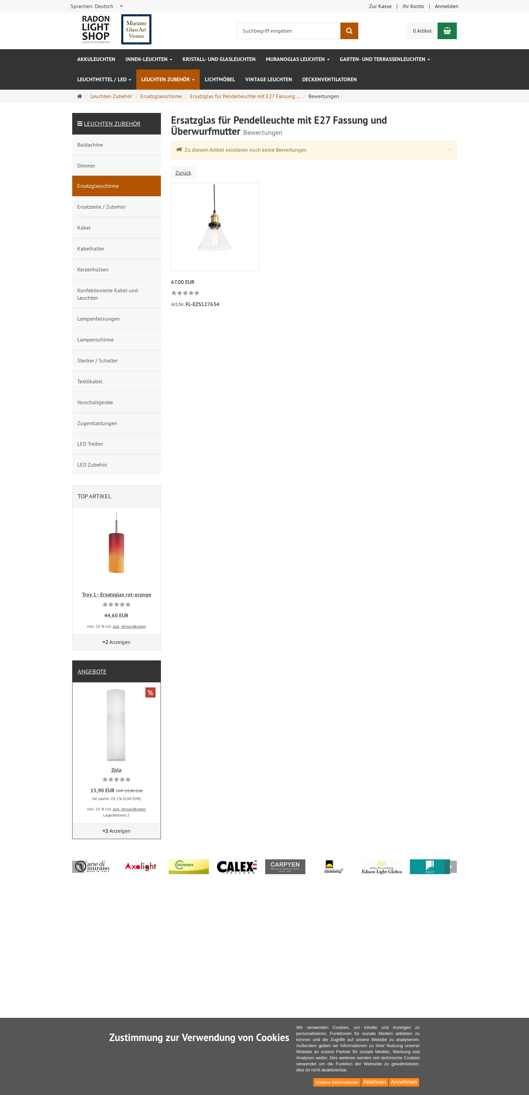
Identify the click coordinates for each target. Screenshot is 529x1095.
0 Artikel (422, 30)
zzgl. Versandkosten (129, 626)
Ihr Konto (413, 6)
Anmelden (446, 6)
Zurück (183, 172)
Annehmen (404, 1082)
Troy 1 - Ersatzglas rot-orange (116, 594)
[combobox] (97, 6)
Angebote (92, 671)
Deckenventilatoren (329, 79)
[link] (185, 293)
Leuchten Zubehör (168, 79)
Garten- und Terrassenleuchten (385, 59)
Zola (116, 769)
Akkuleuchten (96, 59)
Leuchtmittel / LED (104, 79)
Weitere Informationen (337, 1082)
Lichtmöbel (220, 79)
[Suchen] (349, 31)
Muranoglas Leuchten (298, 59)
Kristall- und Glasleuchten (219, 59)
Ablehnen (374, 1082)
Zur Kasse (380, 6)
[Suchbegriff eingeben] (289, 31)
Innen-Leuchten (149, 59)
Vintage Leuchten (268, 79)
